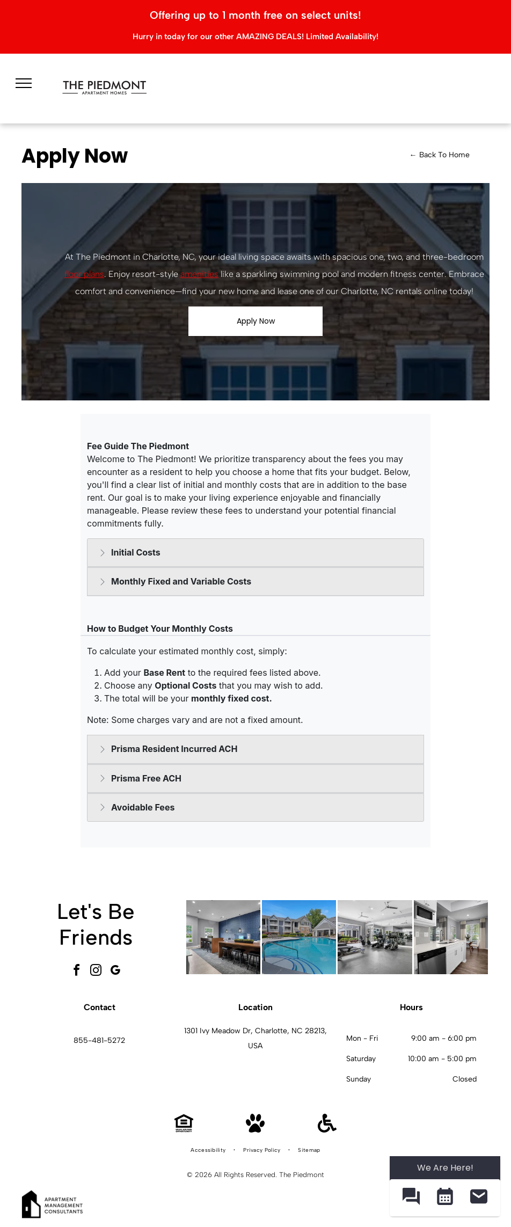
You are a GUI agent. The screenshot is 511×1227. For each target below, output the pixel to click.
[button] (411, 1198)
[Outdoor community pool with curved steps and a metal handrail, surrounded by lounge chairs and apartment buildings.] (299, 937)
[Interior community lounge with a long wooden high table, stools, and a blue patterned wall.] (223, 937)
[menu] (24, 83)
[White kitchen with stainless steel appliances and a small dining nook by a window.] (451, 937)
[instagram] (96, 972)
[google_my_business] (115, 972)
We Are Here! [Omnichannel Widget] (445, 1168)
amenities (199, 274)
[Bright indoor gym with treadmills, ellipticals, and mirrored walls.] (375, 937)
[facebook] (76, 972)
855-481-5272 (99, 1040)
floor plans (84, 274)
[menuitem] (208, 1150)
